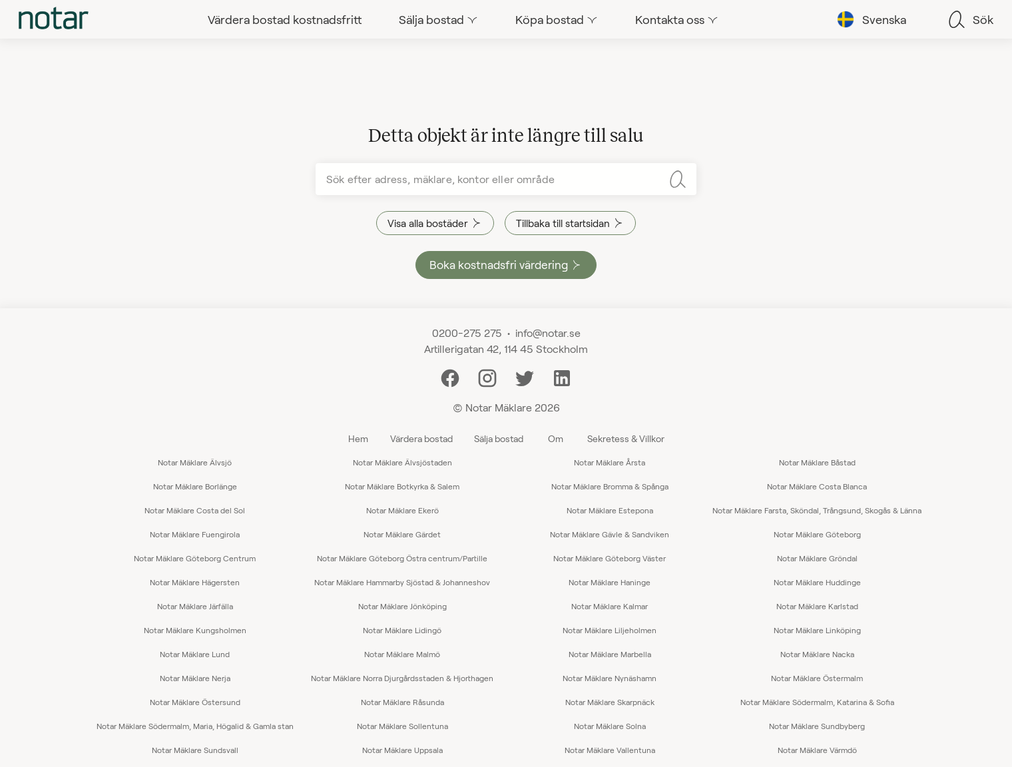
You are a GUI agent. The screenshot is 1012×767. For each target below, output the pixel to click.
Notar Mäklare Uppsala (402, 749)
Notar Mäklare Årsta (609, 462)
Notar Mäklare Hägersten (195, 582)
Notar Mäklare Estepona (610, 510)
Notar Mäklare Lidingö (402, 630)
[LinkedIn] (562, 376)
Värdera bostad (421, 438)
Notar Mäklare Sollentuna (402, 725)
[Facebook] (450, 376)
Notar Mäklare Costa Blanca (817, 486)
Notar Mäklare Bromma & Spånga (609, 486)
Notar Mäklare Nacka (817, 653)
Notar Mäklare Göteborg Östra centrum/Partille (402, 558)
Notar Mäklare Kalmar (609, 606)
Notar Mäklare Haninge (609, 582)
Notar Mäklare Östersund (195, 701)
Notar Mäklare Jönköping (402, 606)
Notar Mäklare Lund (195, 653)
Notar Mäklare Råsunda (402, 701)
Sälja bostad (498, 438)
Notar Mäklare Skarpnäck (609, 701)
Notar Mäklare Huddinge (817, 582)
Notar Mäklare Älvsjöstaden (402, 462)
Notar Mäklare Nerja (195, 677)
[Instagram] (487, 376)
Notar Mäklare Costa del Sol (194, 510)
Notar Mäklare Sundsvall (195, 749)
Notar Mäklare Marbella (610, 653)
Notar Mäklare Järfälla (195, 606)
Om (555, 438)
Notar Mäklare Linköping (817, 630)
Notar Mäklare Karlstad (817, 606)
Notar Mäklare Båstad (817, 462)
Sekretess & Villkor (625, 438)
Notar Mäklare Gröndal (817, 558)
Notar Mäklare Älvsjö (195, 462)
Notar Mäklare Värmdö (817, 749)
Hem (358, 438)
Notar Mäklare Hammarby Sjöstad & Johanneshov (402, 582)
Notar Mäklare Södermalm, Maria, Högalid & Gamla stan (195, 725)
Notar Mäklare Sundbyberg (817, 725)
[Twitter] (524, 376)
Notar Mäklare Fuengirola (195, 534)
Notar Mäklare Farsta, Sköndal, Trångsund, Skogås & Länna (816, 510)
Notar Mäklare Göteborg (817, 534)
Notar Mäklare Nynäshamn (609, 677)
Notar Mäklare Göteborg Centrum (195, 558)
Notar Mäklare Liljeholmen (609, 630)
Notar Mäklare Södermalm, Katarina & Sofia (817, 701)
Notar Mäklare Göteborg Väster (609, 558)
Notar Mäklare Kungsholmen (195, 630)
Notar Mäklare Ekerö (402, 510)
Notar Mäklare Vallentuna (610, 749)
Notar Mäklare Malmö (402, 653)
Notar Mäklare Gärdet (402, 534)
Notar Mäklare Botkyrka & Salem (402, 486)
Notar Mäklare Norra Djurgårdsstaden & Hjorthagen (402, 677)
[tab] (53, 19)
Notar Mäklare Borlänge (195, 486)
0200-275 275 (467, 332)
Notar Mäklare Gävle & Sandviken (609, 534)
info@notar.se (548, 332)
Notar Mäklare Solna (610, 725)
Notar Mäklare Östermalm (817, 677)
